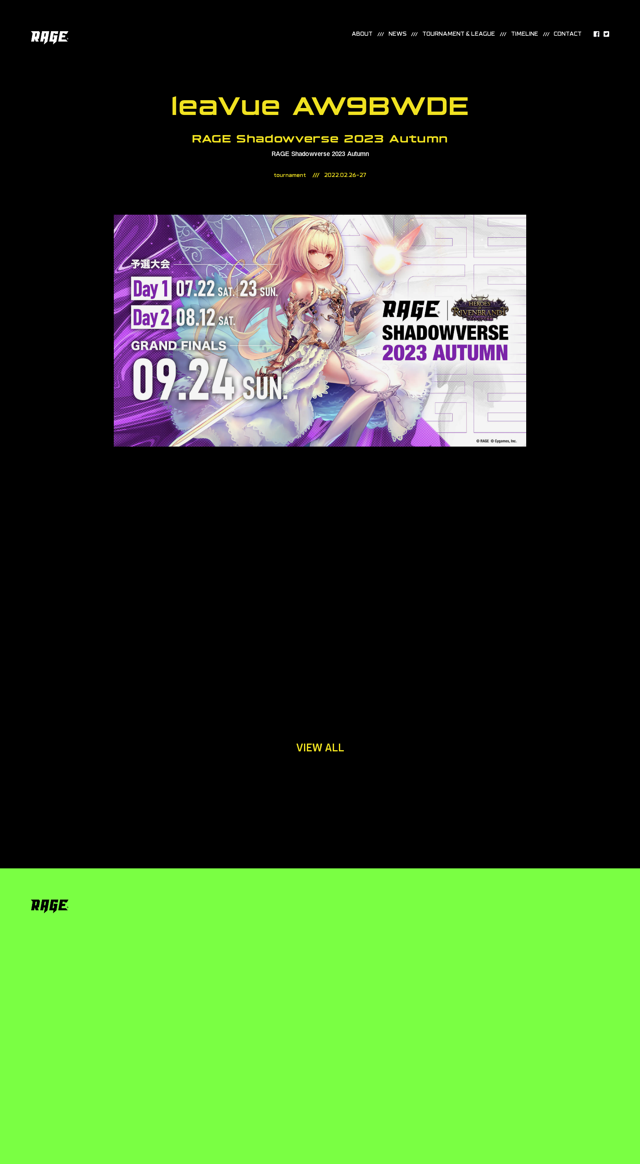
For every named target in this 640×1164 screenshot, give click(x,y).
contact (568, 34)
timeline (524, 34)
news (398, 34)
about (362, 34)
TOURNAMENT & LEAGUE (458, 34)
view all (320, 747)
